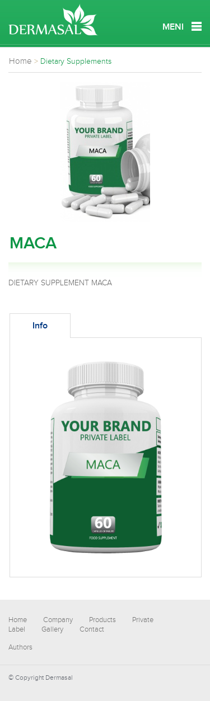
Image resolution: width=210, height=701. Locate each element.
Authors (20, 647)
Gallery (52, 629)
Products (102, 619)
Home (17, 619)
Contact (92, 629)
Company (58, 619)
